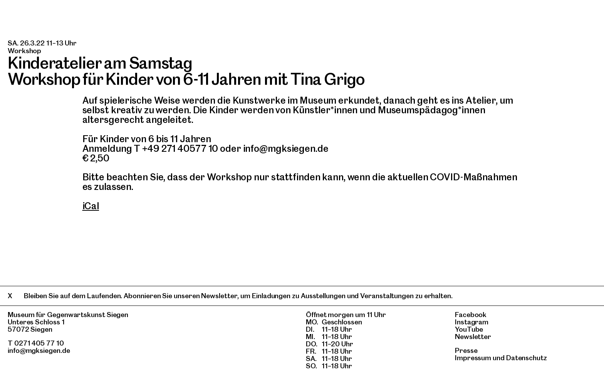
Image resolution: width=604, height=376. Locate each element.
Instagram (471, 322)
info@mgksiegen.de (39, 350)
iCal (90, 206)
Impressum (473, 358)
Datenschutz (526, 358)
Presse (466, 350)
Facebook (471, 315)
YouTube (469, 329)
